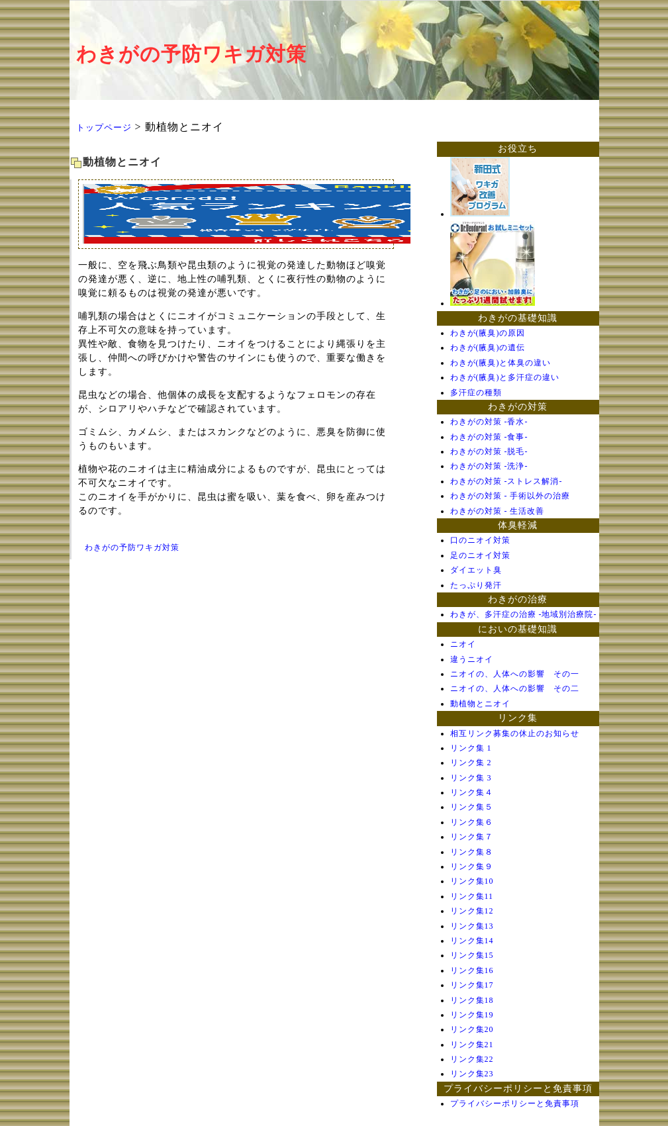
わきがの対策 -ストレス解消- (506, 481)
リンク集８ (471, 852)
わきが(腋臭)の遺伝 (488, 347)
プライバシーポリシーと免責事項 (514, 1103)
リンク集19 (472, 1014)
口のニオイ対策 (480, 540)
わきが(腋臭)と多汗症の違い (505, 377)
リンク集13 (472, 926)
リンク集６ (471, 822)
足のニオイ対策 (480, 555)
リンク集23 (472, 1073)
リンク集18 (472, 1000)
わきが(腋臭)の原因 (488, 333)
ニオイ (463, 644)
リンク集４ (471, 792)
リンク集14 (472, 940)
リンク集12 (472, 910)
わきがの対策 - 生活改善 (497, 511)
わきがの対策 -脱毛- (489, 451)
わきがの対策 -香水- (489, 421)
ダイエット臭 (476, 570)
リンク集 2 (471, 762)
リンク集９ (471, 866)
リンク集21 (472, 1044)
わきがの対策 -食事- (489, 437)
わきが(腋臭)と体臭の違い (500, 362)
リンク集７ (471, 836)
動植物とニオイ (480, 703)
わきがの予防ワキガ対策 (191, 54)
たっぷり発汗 (476, 585)
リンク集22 (472, 1059)
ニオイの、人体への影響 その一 (514, 674)
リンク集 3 (471, 777)
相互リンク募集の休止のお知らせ (514, 733)
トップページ (104, 127)
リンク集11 (472, 896)
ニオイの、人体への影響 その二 (514, 688)
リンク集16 (472, 970)
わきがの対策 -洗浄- (489, 466)
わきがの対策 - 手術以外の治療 (510, 495)
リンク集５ (471, 807)
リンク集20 (472, 1029)
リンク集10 (472, 881)
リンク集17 (472, 985)
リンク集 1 (471, 748)
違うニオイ (471, 659)
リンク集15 (472, 955)
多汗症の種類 (476, 392)
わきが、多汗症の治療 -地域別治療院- (523, 614)
